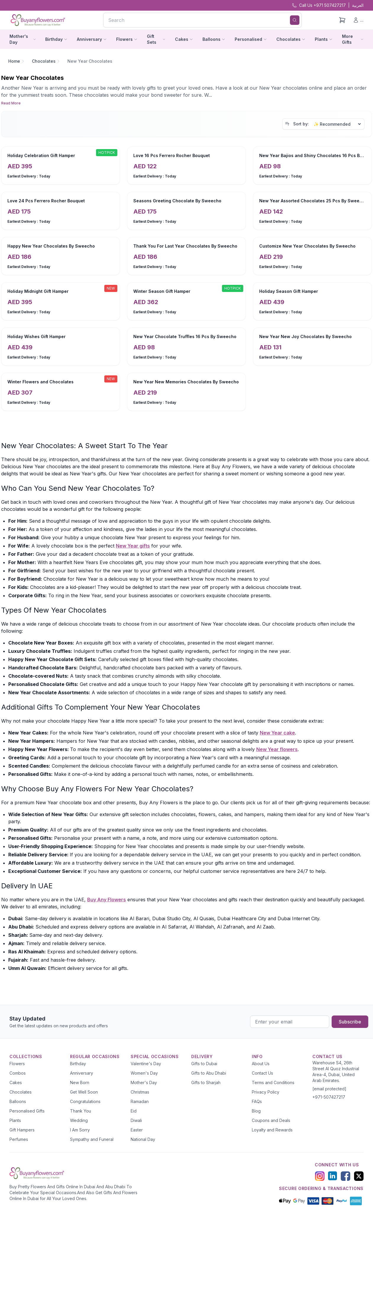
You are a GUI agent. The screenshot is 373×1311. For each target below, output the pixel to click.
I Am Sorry (80, 1129)
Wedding (79, 1120)
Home (14, 61)
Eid (134, 1110)
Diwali (136, 1120)
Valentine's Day (146, 1063)
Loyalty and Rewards (272, 1129)
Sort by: (301, 123)
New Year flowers (277, 749)
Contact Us (262, 1073)
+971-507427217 (328, 1097)
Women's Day (144, 1073)
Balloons (17, 1101)
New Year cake (277, 733)
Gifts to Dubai (204, 1063)
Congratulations (85, 1101)
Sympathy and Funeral (91, 1139)
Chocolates (44, 61)
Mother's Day (144, 1082)
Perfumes (18, 1139)
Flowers (17, 1063)
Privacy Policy (265, 1091)
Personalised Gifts (27, 1110)
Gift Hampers (22, 1129)
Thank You (80, 1110)
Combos (17, 1073)
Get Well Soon (84, 1091)
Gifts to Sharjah (205, 1082)
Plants (15, 1120)
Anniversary (81, 1073)
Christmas (140, 1091)
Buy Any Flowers (106, 899)
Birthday (78, 1063)
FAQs (257, 1101)
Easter (137, 1129)
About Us (261, 1063)
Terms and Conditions (273, 1082)
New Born (79, 1082)
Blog (256, 1110)
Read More (11, 103)
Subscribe (350, 1022)
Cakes (15, 1082)
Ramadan (140, 1101)
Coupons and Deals (271, 1120)
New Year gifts (133, 546)
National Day (143, 1139)
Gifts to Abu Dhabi (208, 1073)
